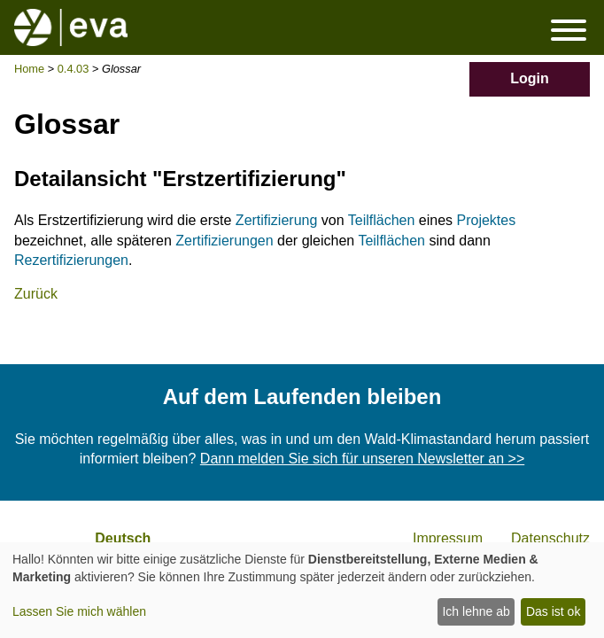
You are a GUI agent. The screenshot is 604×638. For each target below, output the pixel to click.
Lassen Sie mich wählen (79, 611)
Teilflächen (381, 220)
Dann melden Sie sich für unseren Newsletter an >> (362, 458)
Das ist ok (553, 611)
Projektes (486, 220)
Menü (568, 29)
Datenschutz (550, 538)
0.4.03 (73, 68)
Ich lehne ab (475, 611)
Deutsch (123, 538)
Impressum (448, 538)
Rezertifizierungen (71, 260)
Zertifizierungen (224, 240)
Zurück (36, 293)
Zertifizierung (276, 220)
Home (29, 68)
